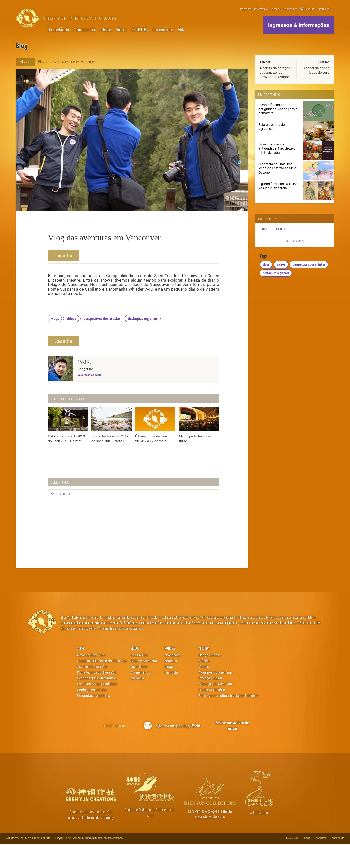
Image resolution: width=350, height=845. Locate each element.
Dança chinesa (210, 656)
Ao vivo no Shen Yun (92, 667)
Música (204, 662)
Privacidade (320, 839)
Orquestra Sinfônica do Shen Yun (102, 662)
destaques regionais (143, 319)
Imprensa (246, 9)
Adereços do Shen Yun (215, 685)
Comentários (163, 29)
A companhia (84, 29)
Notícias (281, 229)
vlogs (55, 319)
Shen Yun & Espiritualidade (97, 685)
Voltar (24, 62)
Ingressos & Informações (298, 25)
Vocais (204, 667)
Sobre (81, 649)
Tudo (265, 229)
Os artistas (139, 667)
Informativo (261, 9)
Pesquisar (308, 9)
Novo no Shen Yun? (91, 656)
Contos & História (212, 691)
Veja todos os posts (90, 376)
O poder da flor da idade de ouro (315, 70)
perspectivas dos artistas (102, 319)
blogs (169, 667)
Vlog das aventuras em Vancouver (73, 61)
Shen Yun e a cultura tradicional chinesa (228, 696)
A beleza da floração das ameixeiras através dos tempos (275, 72)
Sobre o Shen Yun (144, 662)
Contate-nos (290, 9)
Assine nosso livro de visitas (232, 726)
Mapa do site (338, 839)
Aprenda (276, 9)
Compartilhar (63, 255)
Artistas (105, 29)
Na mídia (137, 679)
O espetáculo (58, 29)
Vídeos (121, 29)
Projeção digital (210, 679)
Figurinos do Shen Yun (215, 673)
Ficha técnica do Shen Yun (96, 673)
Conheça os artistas (92, 691)
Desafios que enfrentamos (97, 679)
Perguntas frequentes (93, 696)
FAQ (181, 29)
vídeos (71, 319)
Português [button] (326, 9)
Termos (306, 839)
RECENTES (139, 29)
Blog (41, 61)
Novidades (173, 656)
